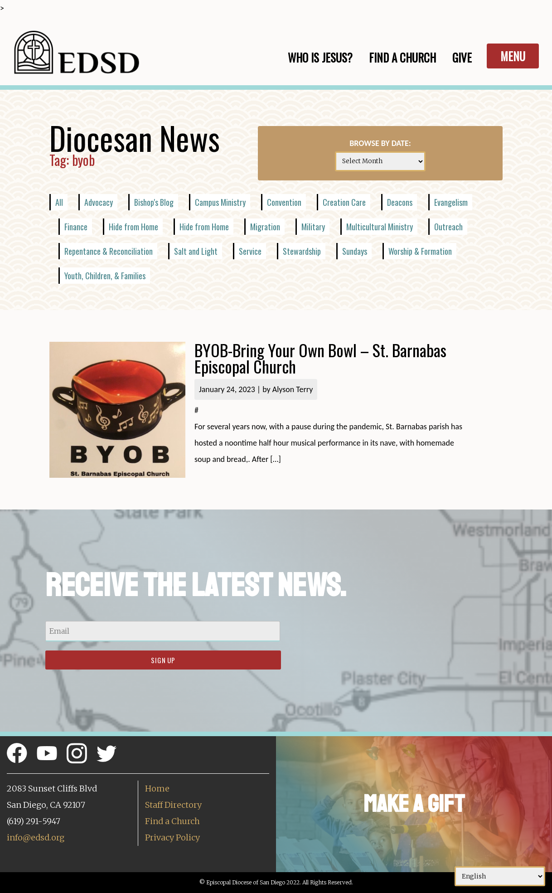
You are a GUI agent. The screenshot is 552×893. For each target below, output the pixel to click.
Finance (75, 227)
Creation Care (344, 202)
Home (157, 788)
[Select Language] (500, 876)
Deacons (399, 202)
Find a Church (172, 821)
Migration (265, 227)
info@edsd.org (35, 837)
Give (462, 57)
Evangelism (451, 202)
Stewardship (302, 251)
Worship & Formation (420, 251)
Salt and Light (196, 251)
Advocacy (98, 202)
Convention (284, 202)
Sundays (354, 251)
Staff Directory (173, 805)
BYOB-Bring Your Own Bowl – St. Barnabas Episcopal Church (320, 358)
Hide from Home (133, 227)
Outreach (448, 227)
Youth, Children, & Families (104, 275)
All (59, 202)
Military (313, 227)
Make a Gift (414, 804)
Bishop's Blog (154, 202)
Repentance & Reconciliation (108, 251)
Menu (512, 56)
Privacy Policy (172, 837)
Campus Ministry (220, 202)
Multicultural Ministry (379, 227)
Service (250, 251)
